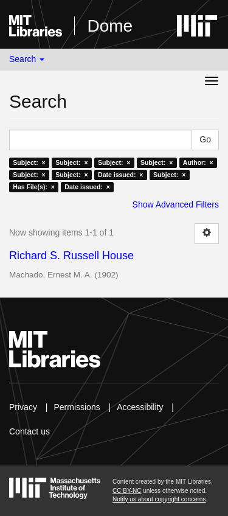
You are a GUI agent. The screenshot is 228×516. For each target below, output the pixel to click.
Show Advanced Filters (176, 204)
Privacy (23, 407)
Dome (110, 25)
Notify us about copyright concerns (159, 499)
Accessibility (140, 407)
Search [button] (26, 59)
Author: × (198, 162)
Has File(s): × (34, 186)
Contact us (29, 431)
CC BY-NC (126, 490)
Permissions (77, 407)
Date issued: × (120, 174)
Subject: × (29, 162)
